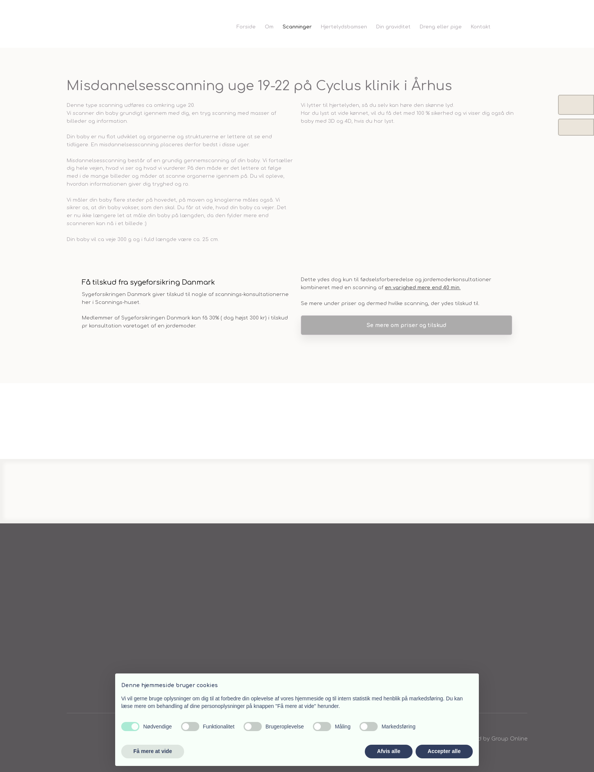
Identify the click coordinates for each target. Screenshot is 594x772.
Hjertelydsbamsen (344, 27)
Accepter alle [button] (444, 751)
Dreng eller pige (441, 27)
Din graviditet (393, 27)
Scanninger (297, 27)
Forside (246, 27)
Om (269, 27)
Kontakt (481, 27)
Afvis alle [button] (388, 751)
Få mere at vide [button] (152, 751)
